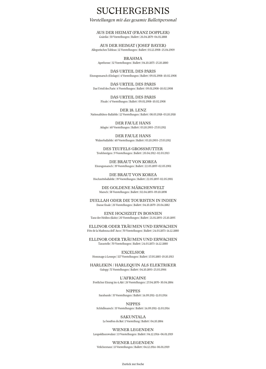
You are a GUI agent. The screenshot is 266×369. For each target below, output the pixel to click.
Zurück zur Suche (133, 364)
